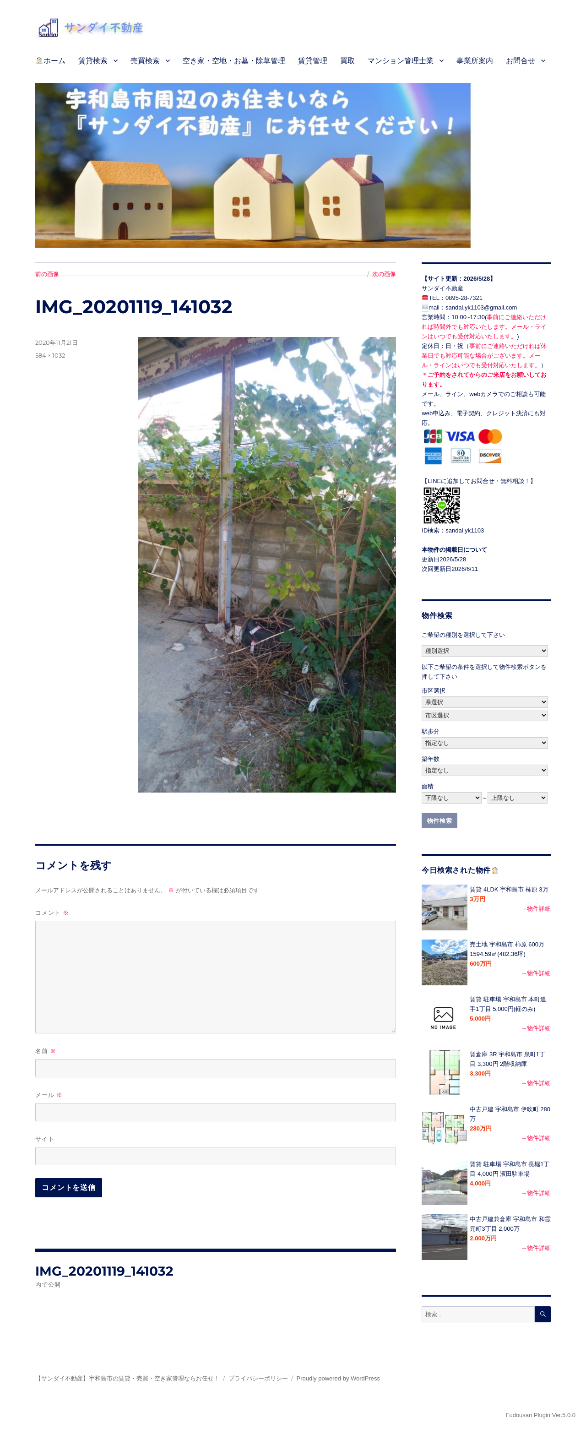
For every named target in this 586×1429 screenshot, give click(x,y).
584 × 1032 (50, 355)
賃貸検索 (93, 60)
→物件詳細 (536, 908)
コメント (52, 913)
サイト (44, 1138)
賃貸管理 (312, 60)
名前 (45, 1051)
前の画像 (47, 273)
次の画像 (384, 273)
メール (49, 1095)
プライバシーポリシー (258, 1378)
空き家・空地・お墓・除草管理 (234, 60)
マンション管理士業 (401, 60)
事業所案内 (474, 60)
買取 (347, 60)
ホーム (50, 60)
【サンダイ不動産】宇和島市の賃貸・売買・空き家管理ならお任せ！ (127, 1378)
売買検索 (145, 60)
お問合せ (520, 60)
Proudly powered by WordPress (338, 1378)
